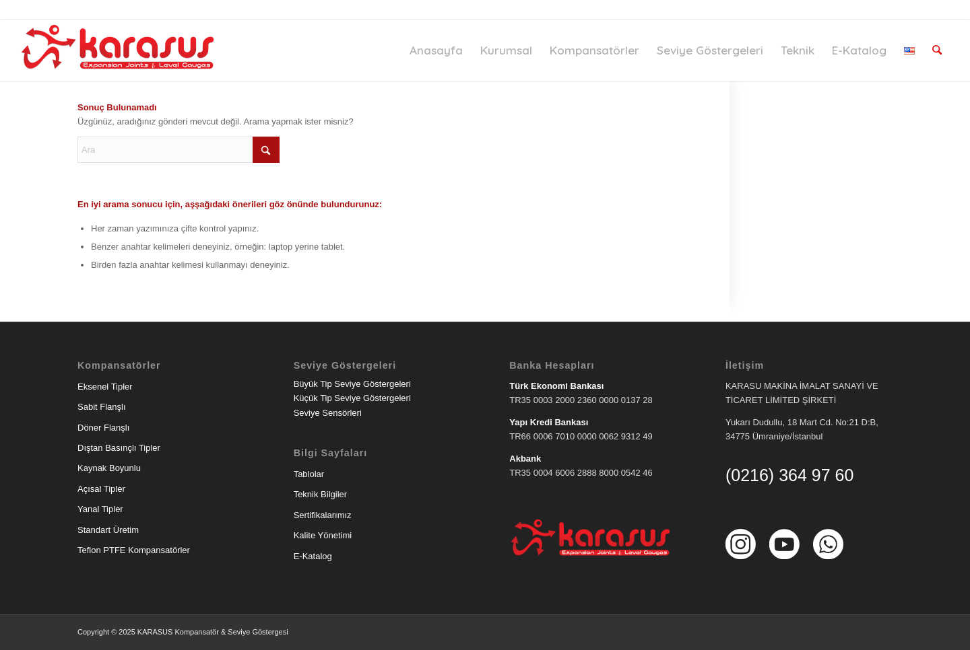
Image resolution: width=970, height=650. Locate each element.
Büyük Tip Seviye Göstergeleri (352, 384)
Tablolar (309, 474)
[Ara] (937, 50)
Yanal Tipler (100, 509)
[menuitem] (436, 50)
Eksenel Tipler (105, 387)
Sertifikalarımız (323, 515)
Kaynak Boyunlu (109, 468)
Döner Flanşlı (103, 428)
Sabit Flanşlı (101, 407)
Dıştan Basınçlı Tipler (118, 448)
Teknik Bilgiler (320, 494)
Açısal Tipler (101, 489)
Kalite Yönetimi (323, 535)
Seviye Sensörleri (328, 413)
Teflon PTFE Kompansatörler (133, 550)
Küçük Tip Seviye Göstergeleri (352, 398)
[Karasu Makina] (121, 50)
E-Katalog (313, 556)
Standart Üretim (108, 530)
